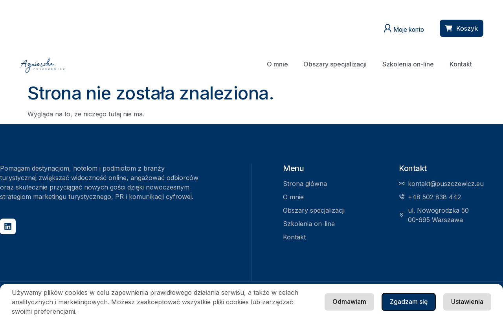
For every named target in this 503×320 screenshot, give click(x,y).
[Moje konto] (387, 28)
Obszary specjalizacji (334, 64)
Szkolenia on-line (407, 64)
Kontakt (460, 64)
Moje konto (408, 29)
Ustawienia (410, 301)
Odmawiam (466, 301)
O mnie (276, 64)
